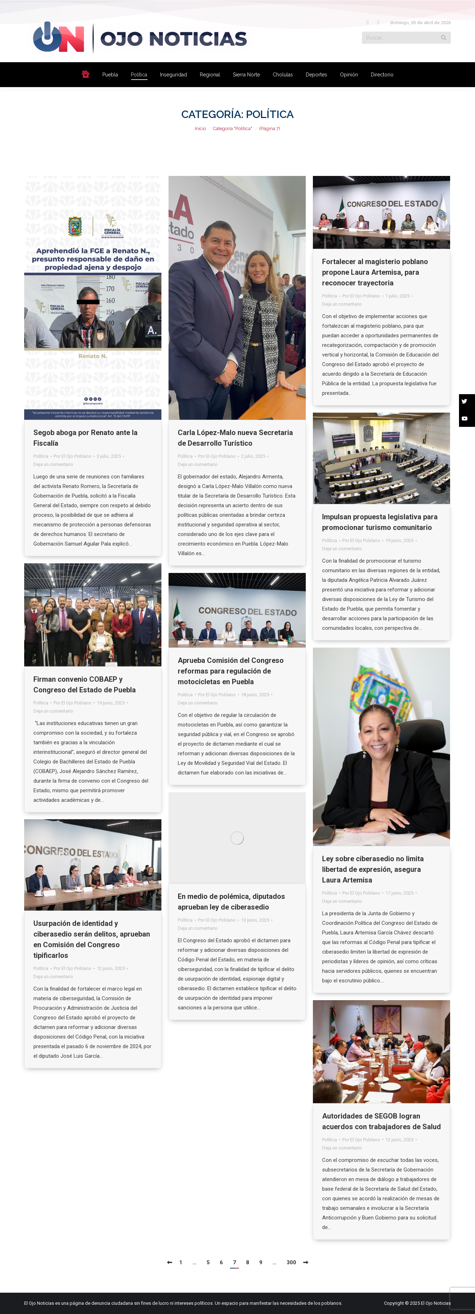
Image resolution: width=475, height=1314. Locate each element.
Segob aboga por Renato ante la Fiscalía (85, 437)
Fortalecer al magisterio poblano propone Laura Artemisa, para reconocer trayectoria (375, 272)
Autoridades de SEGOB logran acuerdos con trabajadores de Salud (381, 1121)
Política (40, 456)
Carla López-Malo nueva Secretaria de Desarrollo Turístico (235, 437)
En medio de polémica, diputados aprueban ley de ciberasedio (231, 901)
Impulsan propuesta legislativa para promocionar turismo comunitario (380, 522)
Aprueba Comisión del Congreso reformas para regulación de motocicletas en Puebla (231, 671)
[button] (467, 402)
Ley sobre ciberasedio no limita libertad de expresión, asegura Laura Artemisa (373, 869)
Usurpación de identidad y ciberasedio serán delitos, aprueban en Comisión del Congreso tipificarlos (91, 939)
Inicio (200, 128)
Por (72, 456)
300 (291, 1262)
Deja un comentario (53, 464)
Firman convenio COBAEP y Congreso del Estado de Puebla (84, 684)
